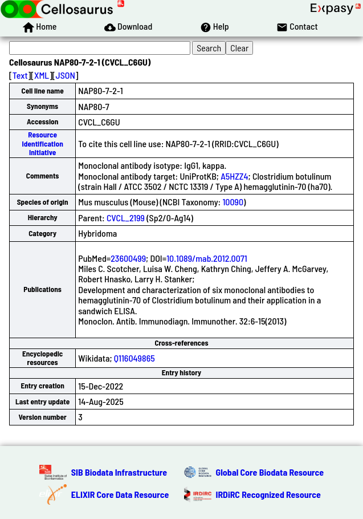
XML (41, 75)
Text (20, 75)
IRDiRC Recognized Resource (268, 494)
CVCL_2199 (126, 217)
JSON (65, 75)
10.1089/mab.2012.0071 (206, 258)
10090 (232, 201)
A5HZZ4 (234, 176)
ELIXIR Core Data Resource (120, 494)
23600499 (128, 258)
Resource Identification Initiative (42, 143)
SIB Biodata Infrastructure (119, 472)
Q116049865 (134, 357)
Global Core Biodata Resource (270, 472)
